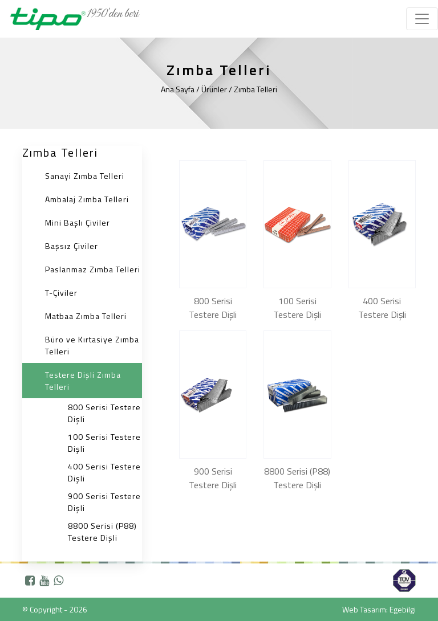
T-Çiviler (61, 293)
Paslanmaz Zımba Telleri (92, 269)
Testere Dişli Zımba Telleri (83, 381)
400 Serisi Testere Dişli (104, 472)
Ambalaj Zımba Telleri (87, 199)
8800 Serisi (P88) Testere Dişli (102, 532)
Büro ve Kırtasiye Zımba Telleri (92, 345)
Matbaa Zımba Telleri (86, 316)
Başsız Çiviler (71, 246)
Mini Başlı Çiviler (77, 222)
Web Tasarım (364, 609)
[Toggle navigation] (422, 18)
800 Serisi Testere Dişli (104, 413)
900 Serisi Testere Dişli (104, 502)
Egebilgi (403, 609)
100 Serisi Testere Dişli (104, 443)
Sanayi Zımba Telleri (84, 176)
